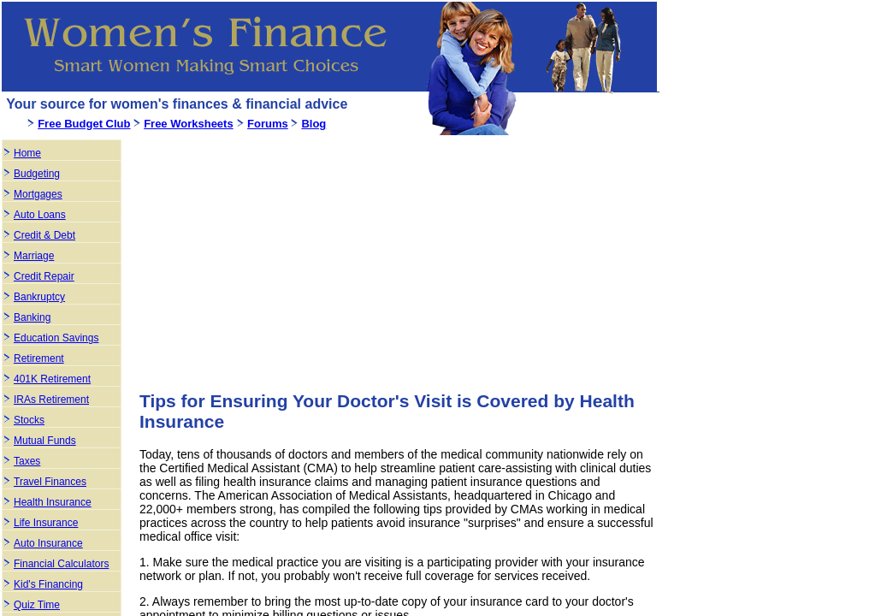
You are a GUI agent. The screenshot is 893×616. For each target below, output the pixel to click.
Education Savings (56, 338)
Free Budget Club (84, 123)
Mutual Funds (45, 441)
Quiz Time (37, 605)
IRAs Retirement (51, 400)
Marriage (34, 256)
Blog (313, 123)
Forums (267, 123)
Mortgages (38, 194)
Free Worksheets (189, 123)
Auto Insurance (48, 543)
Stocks (29, 420)
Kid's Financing (48, 584)
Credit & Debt (44, 235)
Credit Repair (44, 276)
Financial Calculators (61, 564)
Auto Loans (40, 215)
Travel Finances (50, 482)
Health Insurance (53, 502)
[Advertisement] (283, 256)
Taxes (27, 461)
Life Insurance (46, 523)
